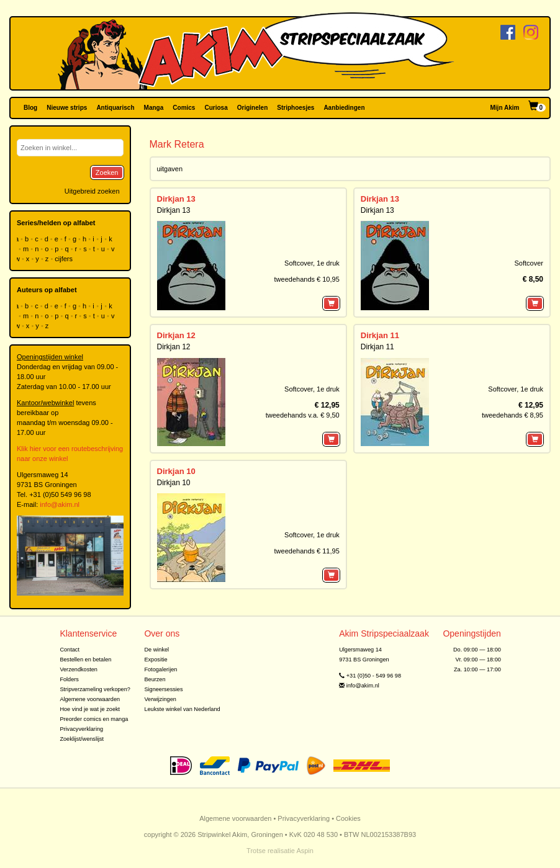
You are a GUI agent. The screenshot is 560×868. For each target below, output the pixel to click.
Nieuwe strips (67, 107)
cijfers (64, 258)
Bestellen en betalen (85, 659)
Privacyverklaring (81, 729)
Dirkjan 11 (380, 335)
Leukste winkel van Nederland (182, 709)
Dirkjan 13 (176, 199)
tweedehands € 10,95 (307, 279)
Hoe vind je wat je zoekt (90, 709)
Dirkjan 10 (176, 471)
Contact (69, 650)
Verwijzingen (160, 699)
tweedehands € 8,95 (512, 415)
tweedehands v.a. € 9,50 (303, 415)
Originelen (252, 107)
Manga (154, 107)
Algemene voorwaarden (90, 699)
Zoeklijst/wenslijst (82, 739)
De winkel (156, 650)
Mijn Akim (505, 107)
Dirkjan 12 (176, 335)
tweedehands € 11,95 (307, 551)
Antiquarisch (115, 107)
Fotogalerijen (160, 669)
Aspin (305, 850)
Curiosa (215, 107)
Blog (30, 107)
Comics (184, 107)
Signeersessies (163, 689)
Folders (69, 679)
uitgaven (170, 168)
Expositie (155, 659)
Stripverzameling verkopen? (95, 689)
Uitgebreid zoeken (92, 191)
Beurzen (154, 679)
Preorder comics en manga (94, 719)
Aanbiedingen (343, 107)
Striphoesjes (295, 107)
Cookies (348, 818)
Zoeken (107, 172)
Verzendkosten (78, 669)
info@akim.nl (59, 504)
